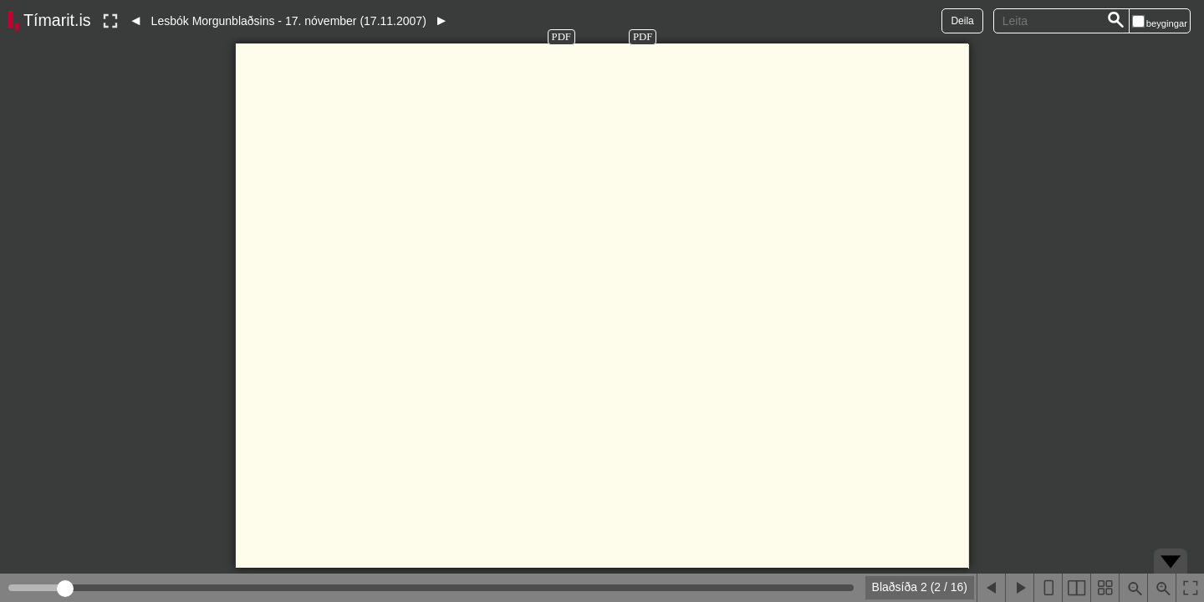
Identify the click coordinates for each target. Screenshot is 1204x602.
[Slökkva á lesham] (110, 21)
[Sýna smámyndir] (1104, 588)
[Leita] (1116, 21)
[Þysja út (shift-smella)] (1133, 588)
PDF (561, 37)
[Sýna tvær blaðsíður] (1076, 588)
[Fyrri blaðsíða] (991, 588)
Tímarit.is (57, 20)
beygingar (1166, 23)
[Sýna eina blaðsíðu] (1047, 588)
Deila (962, 21)
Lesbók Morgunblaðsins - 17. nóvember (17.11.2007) (288, 21)
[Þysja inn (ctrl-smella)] (1161, 588)
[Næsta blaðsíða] (1019, 588)
